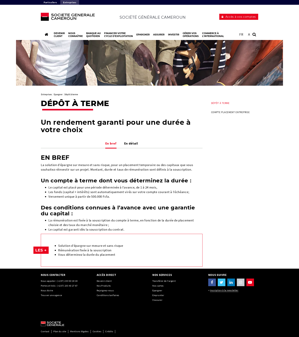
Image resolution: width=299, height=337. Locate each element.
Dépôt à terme (220, 103)
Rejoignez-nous (105, 290)
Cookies (97, 331)
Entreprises (69, 2)
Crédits (109, 331)
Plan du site (59, 331)
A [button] (249, 34)
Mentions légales (79, 331)
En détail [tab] (131, 143)
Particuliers (50, 2)
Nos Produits (104, 285)
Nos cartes (158, 285)
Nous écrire (47, 290)
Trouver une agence (51, 295)
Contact (45, 331)
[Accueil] (46, 34)
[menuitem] (233, 103)
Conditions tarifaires (108, 295)
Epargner (157, 290)
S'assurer (157, 300)
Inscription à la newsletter (224, 290)
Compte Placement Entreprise (230, 112)
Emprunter (158, 295)
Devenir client (104, 281)
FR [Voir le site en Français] (241, 34)
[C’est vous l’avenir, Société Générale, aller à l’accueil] (66, 18)
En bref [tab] (111, 143)
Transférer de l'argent (164, 281)
